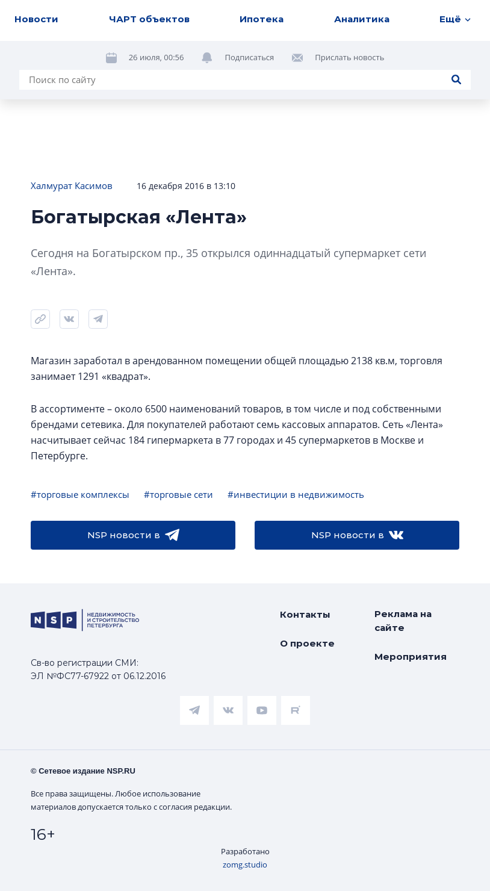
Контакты (305, 614)
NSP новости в (133, 535)
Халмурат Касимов (72, 185)
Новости (36, 19)
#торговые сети (178, 494)
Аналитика (361, 19)
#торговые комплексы (80, 494)
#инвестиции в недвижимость (296, 494)
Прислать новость (349, 57)
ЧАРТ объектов (149, 19)
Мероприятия (410, 656)
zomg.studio (245, 864)
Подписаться (249, 57)
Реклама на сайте (403, 620)
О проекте (307, 643)
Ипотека (262, 19)
